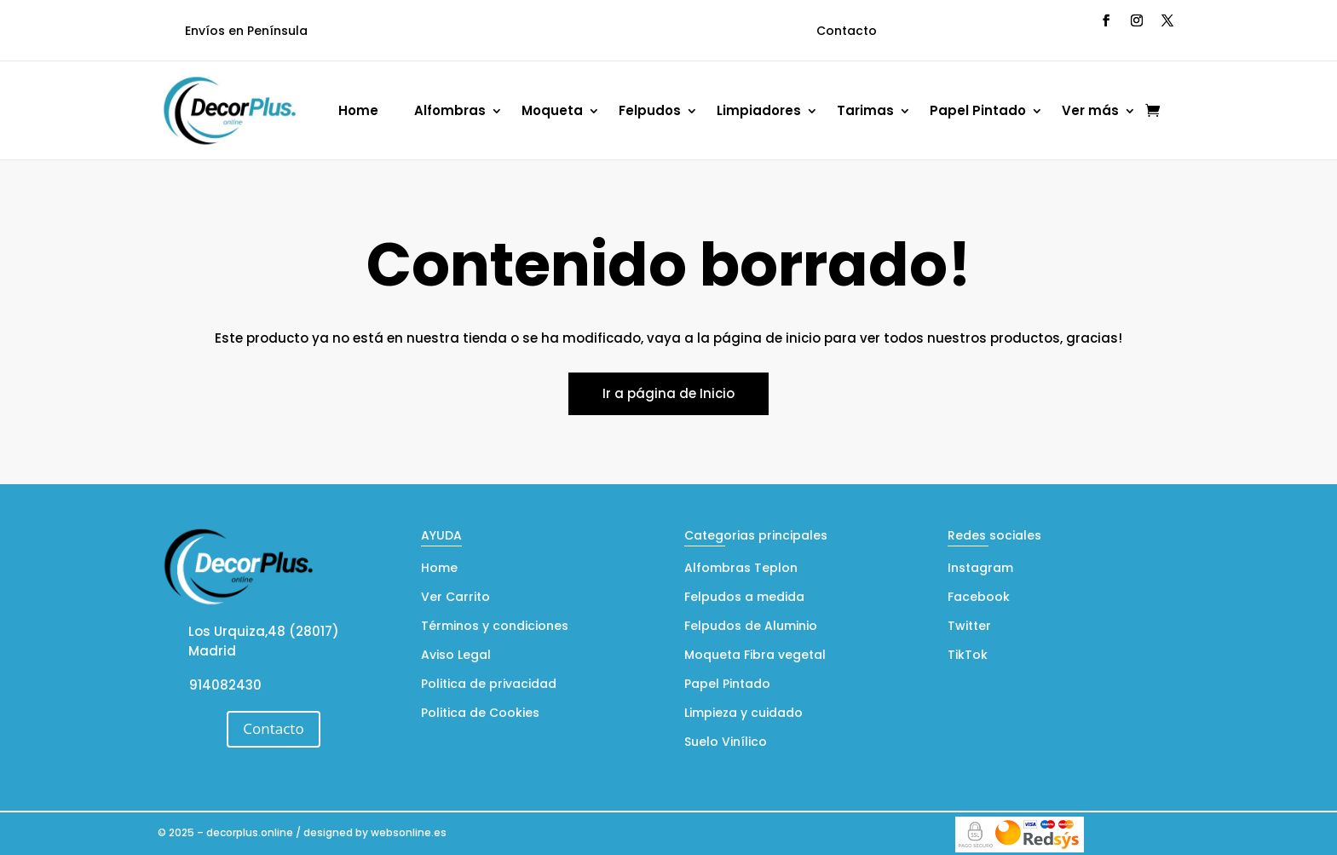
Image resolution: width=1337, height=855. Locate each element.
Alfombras (450, 110)
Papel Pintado (978, 110)
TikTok (968, 656)
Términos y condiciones (494, 627)
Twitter (969, 627)
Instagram (980, 569)
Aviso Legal (456, 656)
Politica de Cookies (480, 714)
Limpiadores (759, 110)
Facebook (979, 598)
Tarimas (865, 110)
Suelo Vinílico (725, 743)
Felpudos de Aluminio (750, 627)
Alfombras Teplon (741, 569)
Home (358, 110)
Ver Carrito (455, 598)
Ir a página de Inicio (668, 393)
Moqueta (552, 110)
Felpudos (650, 110)
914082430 (225, 685)
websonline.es (409, 832)
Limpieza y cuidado (743, 714)
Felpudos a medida (744, 598)
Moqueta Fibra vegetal (755, 656)
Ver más (1090, 110)
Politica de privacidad (488, 685)
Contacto (846, 30)
